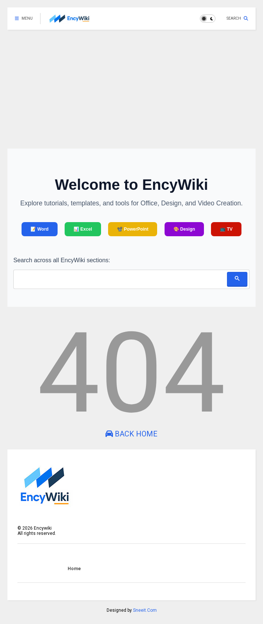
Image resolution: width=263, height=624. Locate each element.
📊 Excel (83, 229)
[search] (120, 278)
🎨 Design (184, 229)
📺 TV (226, 229)
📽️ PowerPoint (132, 229)
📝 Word (39, 229)
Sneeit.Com (145, 610)
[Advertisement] (131, 85)
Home (74, 568)
